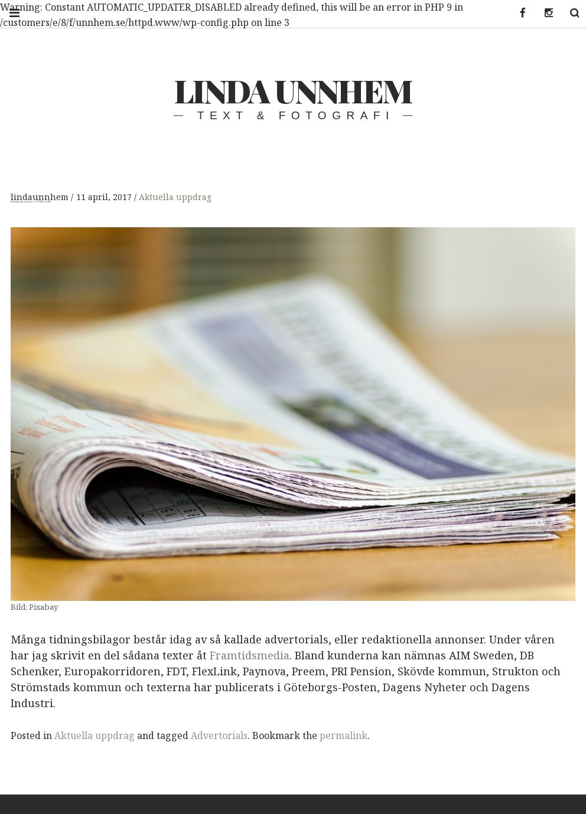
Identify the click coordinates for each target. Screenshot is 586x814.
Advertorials (219, 735)
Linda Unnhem (293, 90)
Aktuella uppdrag (175, 196)
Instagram (541, 13)
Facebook (515, 13)
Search (567, 13)
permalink (343, 735)
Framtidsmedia (249, 655)
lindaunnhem (41, 196)
